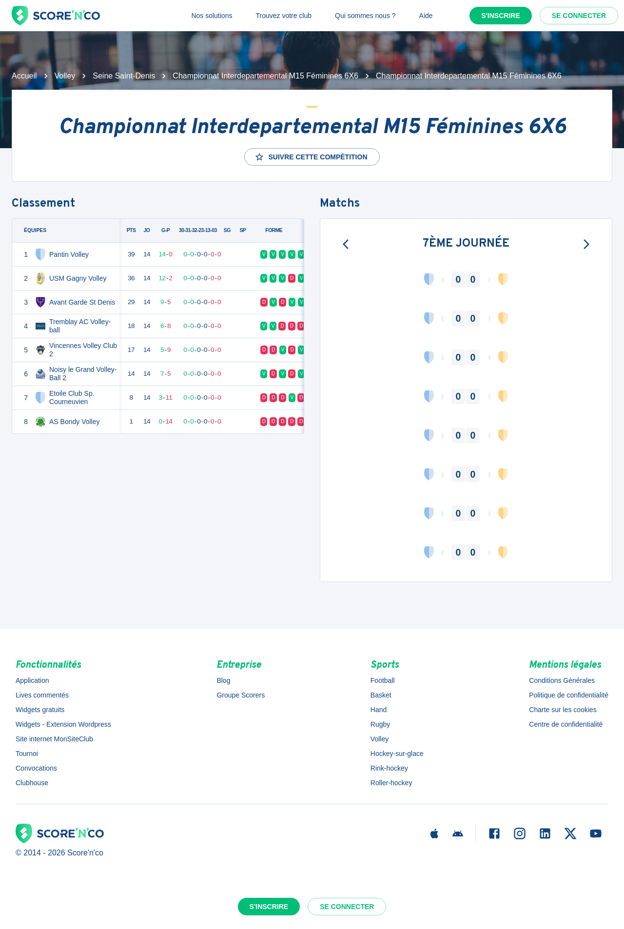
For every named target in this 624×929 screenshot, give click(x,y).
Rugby (380, 724)
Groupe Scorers (240, 695)
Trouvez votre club (283, 15)
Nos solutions (211, 15)
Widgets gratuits (40, 710)
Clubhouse (32, 783)
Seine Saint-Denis (124, 76)
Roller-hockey (391, 783)
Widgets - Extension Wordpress (63, 724)
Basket (380, 695)
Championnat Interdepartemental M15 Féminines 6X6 (265, 76)
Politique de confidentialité (568, 695)
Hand (378, 710)
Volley (65, 76)
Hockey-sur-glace (397, 753)
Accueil (24, 76)
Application (32, 680)
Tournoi (27, 753)
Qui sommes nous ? (365, 15)
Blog (223, 680)
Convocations (36, 768)
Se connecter (579, 15)
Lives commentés (42, 695)
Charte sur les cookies (563, 710)
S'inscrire (500, 15)
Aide (426, 15)
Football (382, 680)
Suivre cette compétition (310, 157)
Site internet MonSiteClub (54, 739)
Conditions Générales (562, 680)
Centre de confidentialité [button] (566, 724)
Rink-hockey (389, 768)
